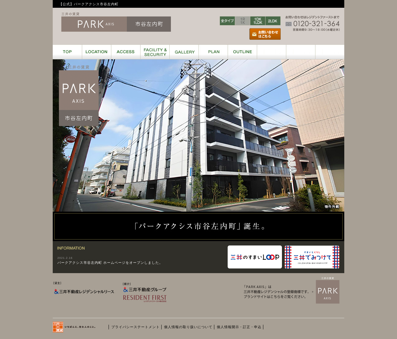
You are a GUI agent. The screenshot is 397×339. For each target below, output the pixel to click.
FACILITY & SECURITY (154, 51)
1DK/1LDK (257, 20)
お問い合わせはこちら (265, 34)
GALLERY (183, 51)
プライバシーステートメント (135, 327)
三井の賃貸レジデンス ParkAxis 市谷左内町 (116, 22)
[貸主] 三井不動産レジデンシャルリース (84, 297)
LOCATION (96, 51)
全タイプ (227, 20)
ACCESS (125, 51)
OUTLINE (242, 51)
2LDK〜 (273, 20)
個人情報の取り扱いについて (188, 327)
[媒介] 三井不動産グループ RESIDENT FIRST (153, 298)
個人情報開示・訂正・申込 (239, 327)
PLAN (213, 51)
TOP (67, 51)
